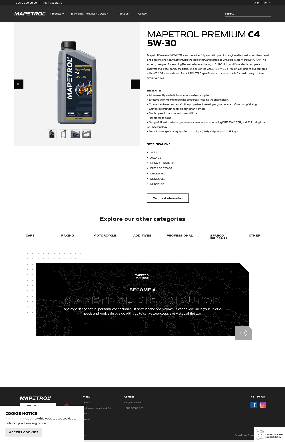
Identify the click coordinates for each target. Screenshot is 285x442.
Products (56, 13)
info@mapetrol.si (53, 2)
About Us (123, 13)
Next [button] (135, 84)
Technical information (168, 198)
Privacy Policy (240, 437)
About (86, 415)
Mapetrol (30, 13)
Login (256, 2)
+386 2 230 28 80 (25, 2)
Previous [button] (18, 84)
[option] (77, 81)
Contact (143, 13)
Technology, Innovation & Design (89, 13)
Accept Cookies (24, 432)
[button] (267, 2)
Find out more (14, 418)
